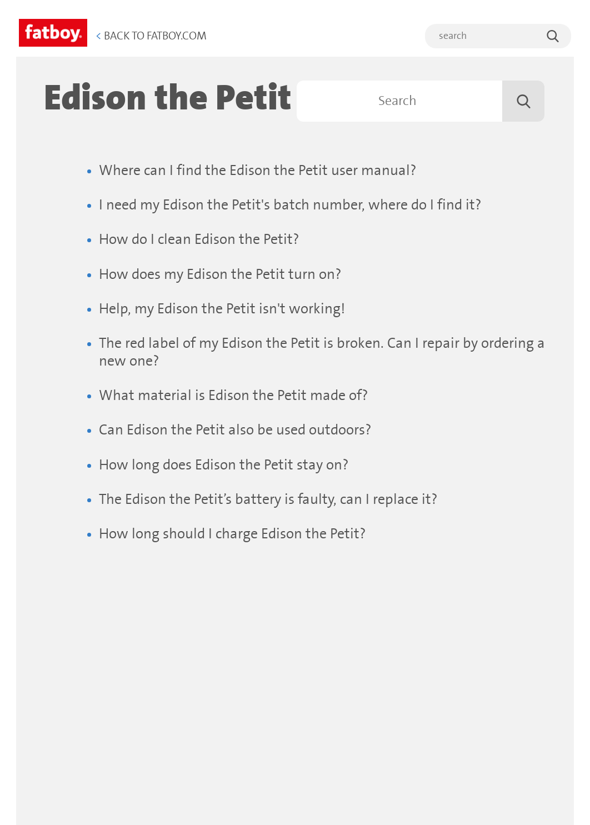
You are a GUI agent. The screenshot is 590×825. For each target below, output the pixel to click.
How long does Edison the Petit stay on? (224, 465)
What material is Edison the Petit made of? (233, 396)
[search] (498, 36)
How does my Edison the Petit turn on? (220, 275)
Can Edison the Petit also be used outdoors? (235, 430)
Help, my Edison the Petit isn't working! (222, 309)
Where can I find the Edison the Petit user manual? (258, 171)
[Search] (420, 101)
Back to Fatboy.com (151, 36)
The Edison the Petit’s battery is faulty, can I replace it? (268, 500)
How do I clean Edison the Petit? (199, 240)
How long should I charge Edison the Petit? (232, 534)
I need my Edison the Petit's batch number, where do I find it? (290, 205)
